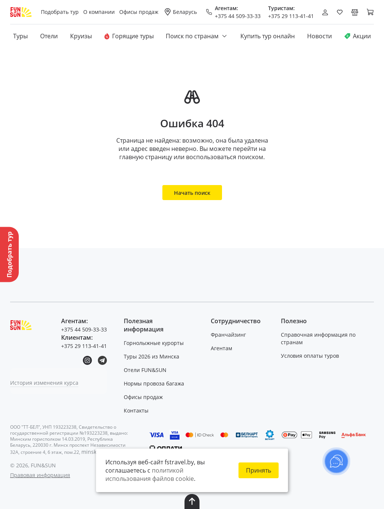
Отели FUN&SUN (145, 369)
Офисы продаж (143, 397)
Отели (49, 36)
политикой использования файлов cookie (149, 474)
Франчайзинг (228, 334)
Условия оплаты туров (310, 355)
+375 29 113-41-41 (291, 16)
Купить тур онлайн (267, 36)
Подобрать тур (60, 11)
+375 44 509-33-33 (238, 16)
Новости (319, 36)
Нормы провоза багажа (154, 383)
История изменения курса (44, 382)
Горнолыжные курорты (154, 342)
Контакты (136, 410)
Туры (20, 36)
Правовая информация (40, 475)
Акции (357, 36)
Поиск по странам (197, 36)
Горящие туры (129, 36)
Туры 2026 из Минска (151, 356)
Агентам (221, 348)
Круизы (81, 36)
